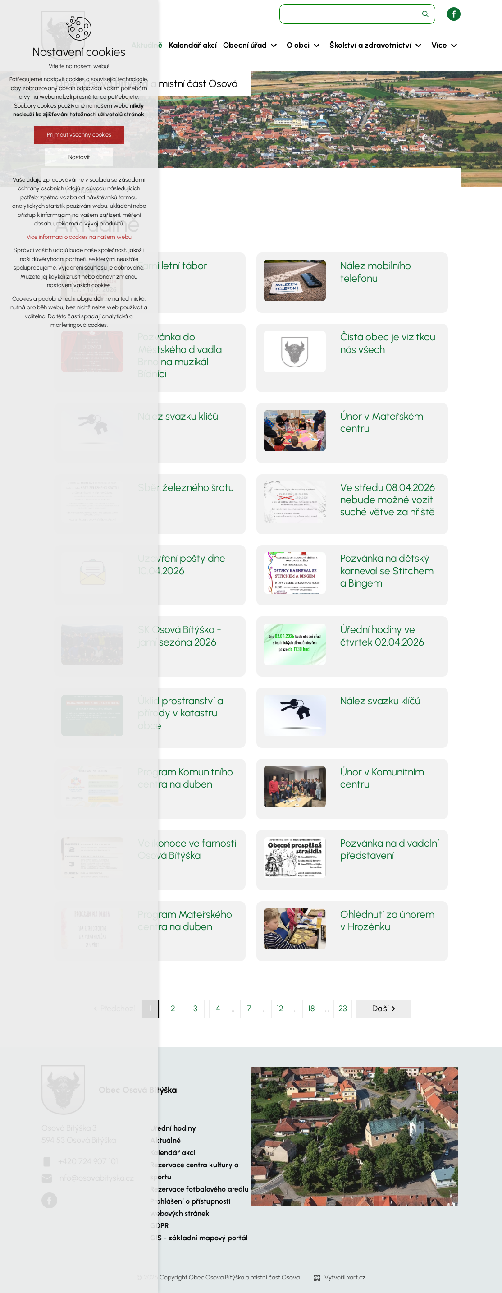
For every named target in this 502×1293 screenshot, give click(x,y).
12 (280, 1008)
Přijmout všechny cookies (79, 134)
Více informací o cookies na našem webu (79, 237)
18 (311, 1008)
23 (342, 1008)
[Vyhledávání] (425, 14)
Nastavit (79, 157)
